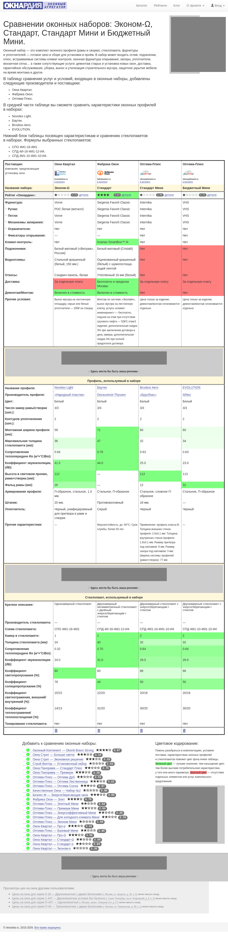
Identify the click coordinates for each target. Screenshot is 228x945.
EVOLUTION (191, 387)
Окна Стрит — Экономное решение (53, 759)
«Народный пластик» (69, 394)
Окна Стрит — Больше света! (49, 754)
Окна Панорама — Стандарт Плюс (52, 768)
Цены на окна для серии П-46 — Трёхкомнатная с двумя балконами (77, 906)
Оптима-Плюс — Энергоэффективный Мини (59, 813)
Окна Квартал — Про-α (44, 826)
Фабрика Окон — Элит (44, 799)
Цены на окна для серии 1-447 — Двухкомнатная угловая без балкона (83, 898)
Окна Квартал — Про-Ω (44, 835)
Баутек (102, 387)
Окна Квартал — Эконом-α (47, 848)
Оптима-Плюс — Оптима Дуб (49, 777)
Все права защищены (47, 927)
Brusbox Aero (149, 387)
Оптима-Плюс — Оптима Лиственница (55, 781)
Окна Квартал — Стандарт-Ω (48, 839)
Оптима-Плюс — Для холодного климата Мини (61, 817)
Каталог (141, 5)
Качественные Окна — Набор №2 (52, 790)
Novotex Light (63, 387)
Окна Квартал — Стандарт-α (48, 844)
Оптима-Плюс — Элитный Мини (51, 804)
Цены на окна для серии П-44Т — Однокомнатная (65, 902)
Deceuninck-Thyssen (111, 394)
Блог (176, 5)
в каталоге (59, 182)
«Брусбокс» (148, 394)
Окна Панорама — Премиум (48, 772)
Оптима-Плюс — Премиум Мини (51, 808)
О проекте (195, 5)
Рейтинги (160, 5)
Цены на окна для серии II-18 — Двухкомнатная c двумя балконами (74, 894)
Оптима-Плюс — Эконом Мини (50, 822)
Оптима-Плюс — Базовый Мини (50, 830)
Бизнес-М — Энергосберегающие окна (55, 795)
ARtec (187, 394)
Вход (218, 5)
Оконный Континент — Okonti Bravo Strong (58, 750)
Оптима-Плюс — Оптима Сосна (50, 786)
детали (83, 194)
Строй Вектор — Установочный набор (55, 763)
